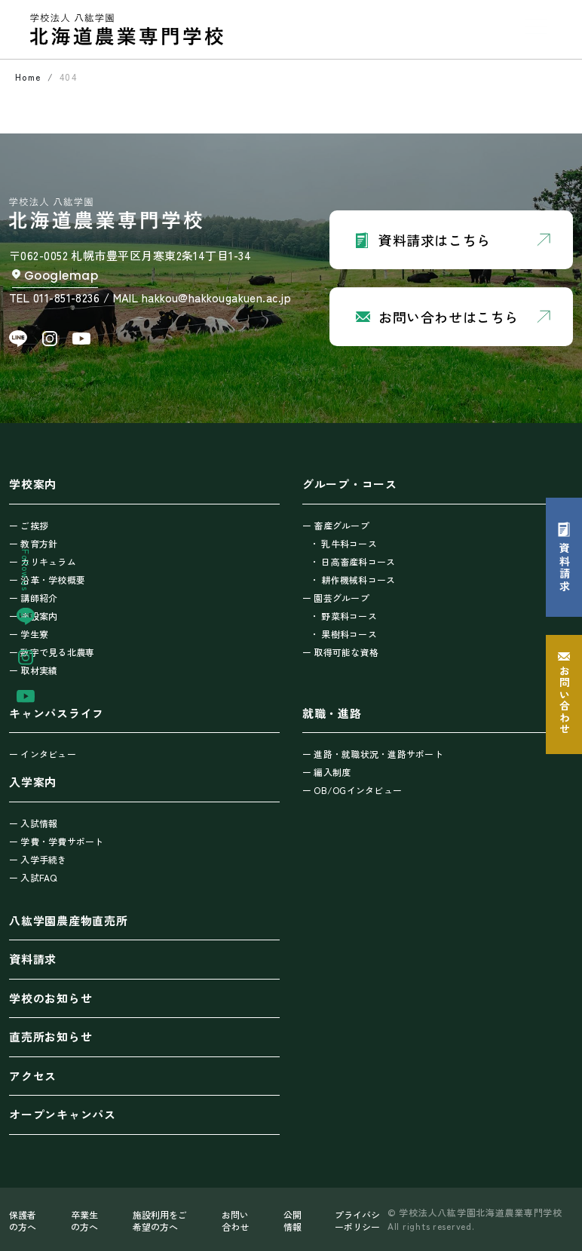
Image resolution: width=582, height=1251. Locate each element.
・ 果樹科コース (343, 633)
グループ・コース (349, 484)
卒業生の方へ (84, 1220)
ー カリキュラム (42, 561)
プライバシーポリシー (357, 1220)
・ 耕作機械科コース (352, 579)
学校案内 (33, 484)
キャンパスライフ (56, 713)
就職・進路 (332, 713)
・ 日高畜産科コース (352, 561)
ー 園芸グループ (335, 597)
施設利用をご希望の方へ (160, 1220)
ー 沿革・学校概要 (47, 579)
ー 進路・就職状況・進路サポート (372, 753)
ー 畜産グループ (335, 525)
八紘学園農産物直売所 (68, 920)
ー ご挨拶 (28, 525)
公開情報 (292, 1220)
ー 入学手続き (38, 859)
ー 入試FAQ (33, 877)
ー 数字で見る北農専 (51, 651)
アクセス (33, 1076)
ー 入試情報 (33, 823)
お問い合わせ (235, 1220)
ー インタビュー (42, 753)
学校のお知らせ (50, 998)
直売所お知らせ (50, 1036)
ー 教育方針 (33, 543)
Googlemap (61, 276)
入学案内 (33, 782)
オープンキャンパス (62, 1114)
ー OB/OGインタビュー (352, 789)
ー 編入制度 (326, 771)
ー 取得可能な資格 (340, 651)
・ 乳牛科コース (343, 543)
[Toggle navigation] (536, 26)
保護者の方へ (22, 1220)
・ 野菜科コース (343, 615)
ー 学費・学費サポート (56, 841)
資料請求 (33, 959)
